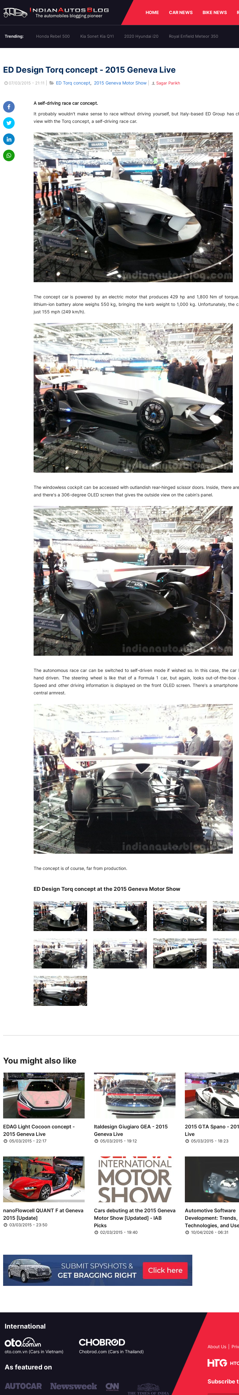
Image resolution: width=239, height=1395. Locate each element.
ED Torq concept (73, 82)
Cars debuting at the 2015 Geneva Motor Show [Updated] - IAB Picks (135, 1217)
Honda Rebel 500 (53, 36)
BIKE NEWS (215, 12)
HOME (152, 12)
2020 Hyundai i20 (141, 36)
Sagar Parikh (165, 82)
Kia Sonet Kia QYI (97, 36)
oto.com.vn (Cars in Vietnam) (34, 1351)
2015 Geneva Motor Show (120, 82)
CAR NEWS (181, 12)
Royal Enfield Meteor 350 (193, 36)
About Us (217, 1346)
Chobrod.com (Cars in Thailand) (111, 1351)
